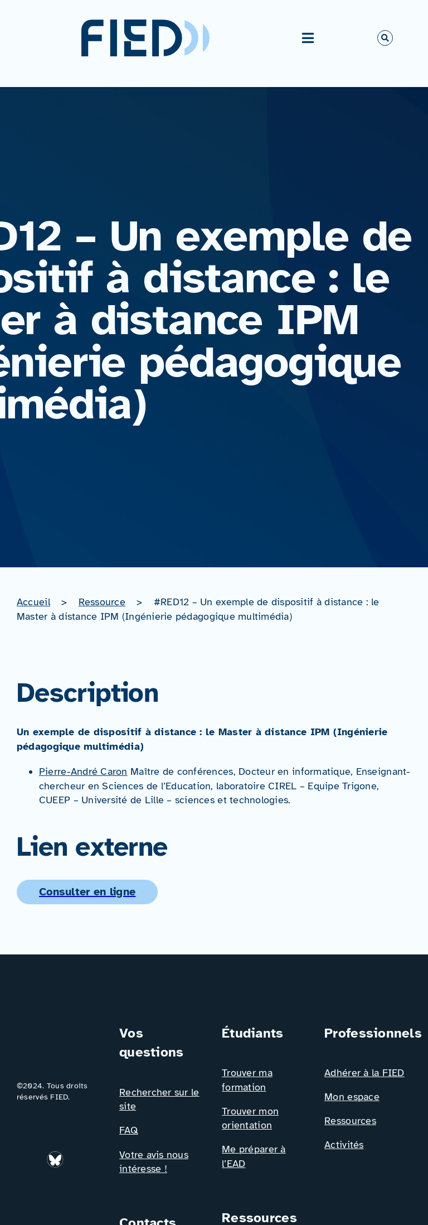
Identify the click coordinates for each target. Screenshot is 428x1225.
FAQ (128, 1130)
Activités (343, 1145)
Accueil (33, 602)
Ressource (102, 602)
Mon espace (352, 1097)
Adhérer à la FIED (364, 1073)
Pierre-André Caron (83, 771)
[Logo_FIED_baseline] (60, 1028)
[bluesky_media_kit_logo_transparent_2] (56, 1156)
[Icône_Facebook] (81, 1156)
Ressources (350, 1121)
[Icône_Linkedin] (29, 1156)
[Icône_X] (29, 1191)
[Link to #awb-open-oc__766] (385, 38)
